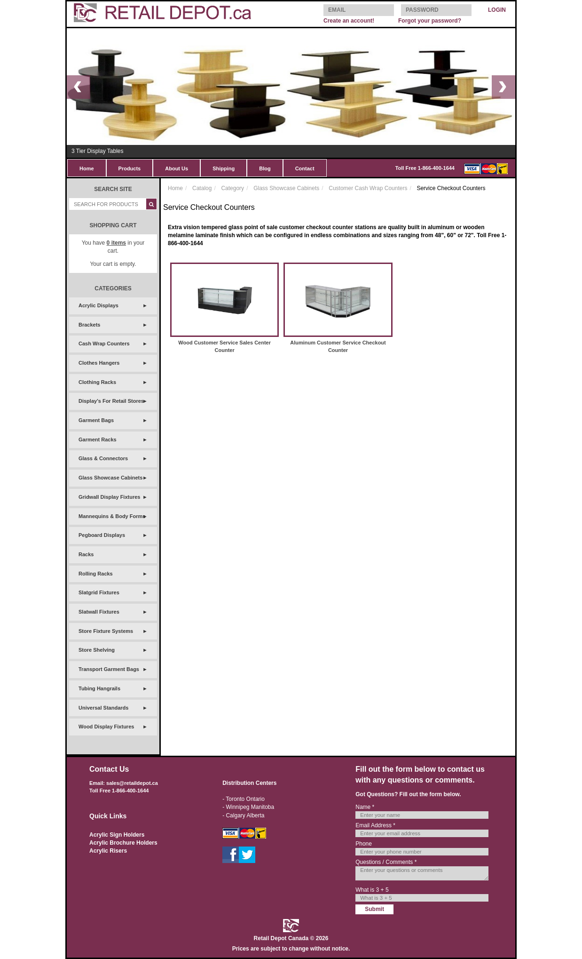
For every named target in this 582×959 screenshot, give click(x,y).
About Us (176, 168)
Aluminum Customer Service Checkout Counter (338, 346)
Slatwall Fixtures (99, 612)
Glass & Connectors (103, 458)
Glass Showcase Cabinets (110, 477)
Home (86, 168)
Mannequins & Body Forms (112, 516)
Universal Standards (103, 708)
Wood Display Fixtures (106, 726)
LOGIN (497, 10)
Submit (374, 909)
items (116, 243)
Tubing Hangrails (99, 688)
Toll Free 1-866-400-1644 (425, 168)
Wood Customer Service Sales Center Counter (224, 346)
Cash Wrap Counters (104, 343)
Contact (305, 168)
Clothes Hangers (99, 363)
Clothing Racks (97, 382)
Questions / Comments (386, 862)
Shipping (223, 168)
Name (364, 807)
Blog (264, 168)
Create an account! (348, 20)
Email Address (375, 825)
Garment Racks (98, 439)
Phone (363, 843)
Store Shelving (97, 650)
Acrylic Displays (98, 305)
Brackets (89, 325)
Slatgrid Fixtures (99, 592)
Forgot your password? (429, 20)
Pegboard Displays (102, 535)
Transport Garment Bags (109, 669)
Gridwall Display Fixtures (109, 497)
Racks (86, 554)
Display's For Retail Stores (111, 401)
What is (371, 890)
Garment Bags (96, 420)
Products (129, 168)
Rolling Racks (96, 573)
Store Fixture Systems (106, 631)
